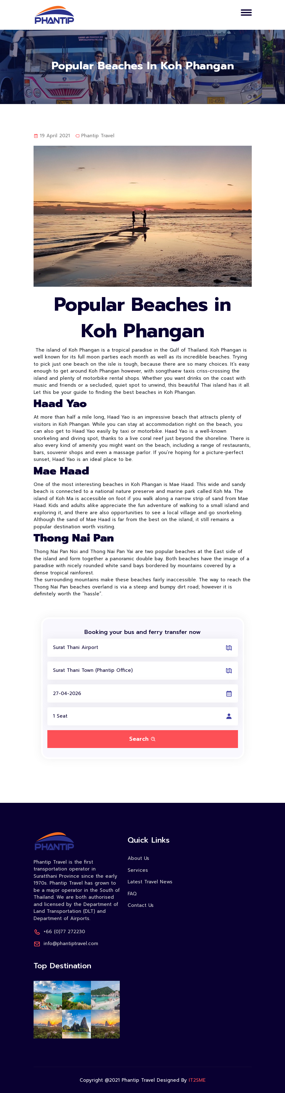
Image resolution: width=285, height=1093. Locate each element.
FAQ (132, 893)
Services (138, 870)
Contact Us (141, 905)
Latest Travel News (150, 881)
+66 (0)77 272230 (59, 931)
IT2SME (197, 1080)
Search (142, 739)
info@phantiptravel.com (66, 943)
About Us (138, 858)
